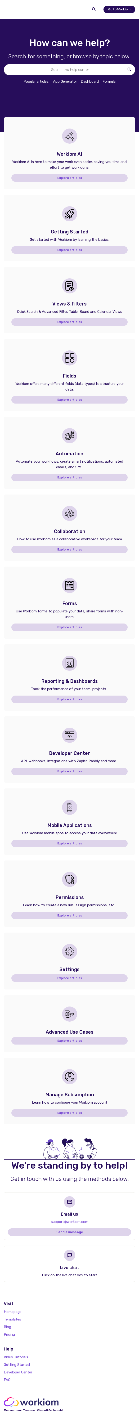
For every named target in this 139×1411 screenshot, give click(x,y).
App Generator (65, 81)
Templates (12, 1319)
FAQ (7, 1380)
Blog (7, 1327)
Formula (109, 81)
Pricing (9, 1334)
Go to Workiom (119, 9)
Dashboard (90, 81)
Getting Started (17, 1365)
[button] (9, 9)
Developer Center (18, 1372)
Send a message (69, 1232)
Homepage (13, 1312)
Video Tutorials (16, 1357)
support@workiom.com (69, 1222)
